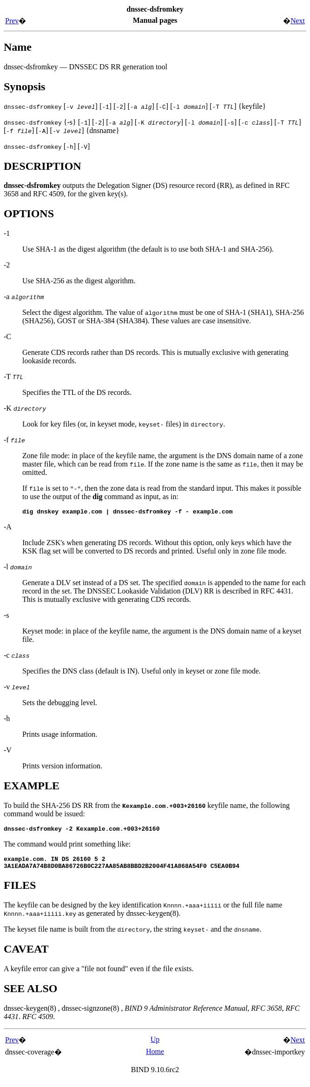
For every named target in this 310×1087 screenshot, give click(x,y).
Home (155, 1057)
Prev (12, 21)
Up (155, 1045)
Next (297, 21)
